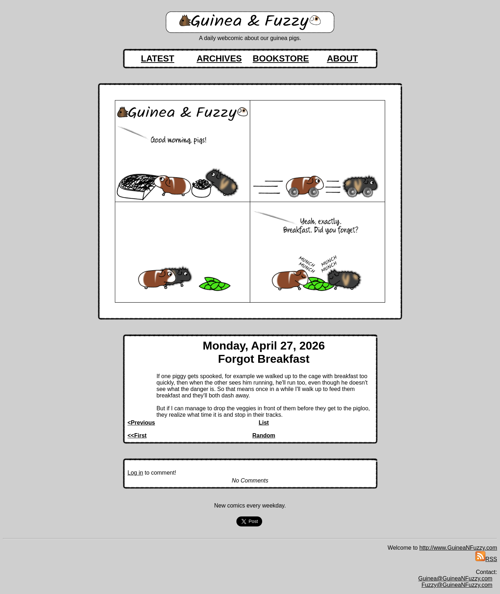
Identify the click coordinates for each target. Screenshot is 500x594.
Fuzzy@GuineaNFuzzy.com (456, 585)
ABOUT (342, 58)
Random (263, 435)
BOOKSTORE (281, 58)
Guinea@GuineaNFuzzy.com (455, 578)
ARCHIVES (219, 58)
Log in (135, 473)
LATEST (157, 58)
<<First (137, 435)
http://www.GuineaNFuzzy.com (458, 548)
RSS (486, 559)
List (264, 423)
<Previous (141, 423)
